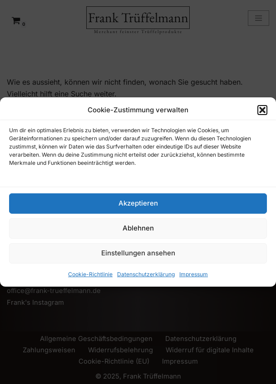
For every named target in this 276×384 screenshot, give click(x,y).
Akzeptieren (138, 203)
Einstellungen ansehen (138, 253)
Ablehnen (138, 228)
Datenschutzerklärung (146, 274)
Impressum (193, 274)
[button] (262, 110)
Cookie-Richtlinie (90, 274)
